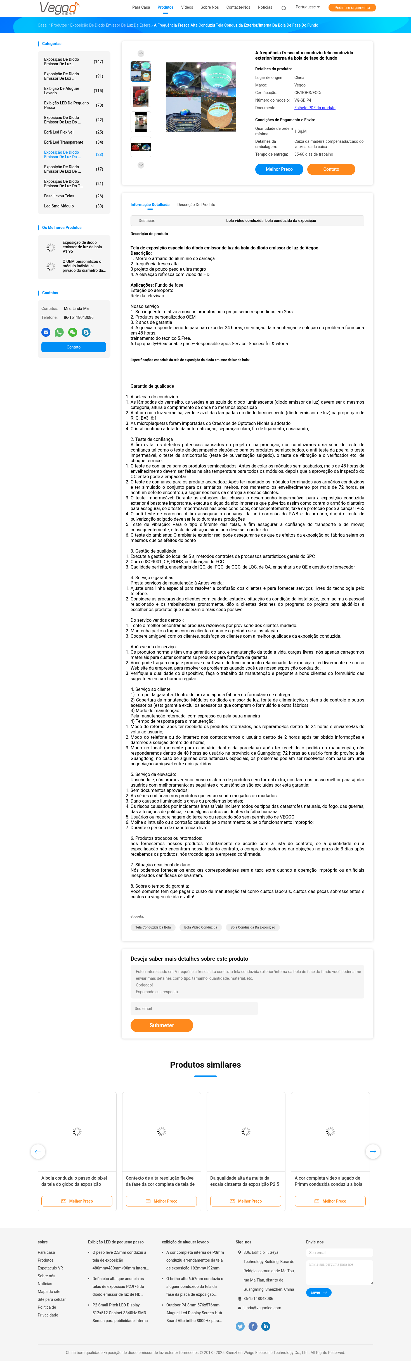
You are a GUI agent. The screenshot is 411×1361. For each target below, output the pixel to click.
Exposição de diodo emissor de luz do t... (73, 183)
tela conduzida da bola (153, 927)
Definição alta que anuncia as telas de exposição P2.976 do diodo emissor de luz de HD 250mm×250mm (118, 1287)
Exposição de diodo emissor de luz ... (73, 61)
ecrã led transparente (73, 142)
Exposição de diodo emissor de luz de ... (73, 169)
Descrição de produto (196, 204)
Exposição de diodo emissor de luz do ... (73, 119)
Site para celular (52, 1299)
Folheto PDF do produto (315, 108)
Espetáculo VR (50, 1268)
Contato (74, 347)
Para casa (46, 1252)
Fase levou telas (73, 196)
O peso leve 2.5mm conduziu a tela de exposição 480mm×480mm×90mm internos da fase (121, 1261)
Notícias (45, 1284)
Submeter (162, 1025)
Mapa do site (49, 1291)
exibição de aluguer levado (73, 90)
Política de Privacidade (48, 1311)
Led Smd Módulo (73, 206)
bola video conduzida (200, 927)
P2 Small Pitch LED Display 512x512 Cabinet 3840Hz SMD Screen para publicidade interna (120, 1313)
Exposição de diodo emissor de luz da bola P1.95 (82, 247)
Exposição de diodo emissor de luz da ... (73, 154)
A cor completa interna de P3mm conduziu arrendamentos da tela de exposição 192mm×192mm (195, 1260)
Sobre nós (46, 1276)
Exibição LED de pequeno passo (73, 105)
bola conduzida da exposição (253, 927)
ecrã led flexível (73, 132)
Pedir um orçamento (352, 7)
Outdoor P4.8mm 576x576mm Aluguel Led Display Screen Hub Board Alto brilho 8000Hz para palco (194, 1314)
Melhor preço (279, 169)
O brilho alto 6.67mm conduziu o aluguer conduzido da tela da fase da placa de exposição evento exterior (194, 1287)
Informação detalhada (150, 204)
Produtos (46, 1260)
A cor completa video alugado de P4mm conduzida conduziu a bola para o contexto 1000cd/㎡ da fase (329, 1184)
